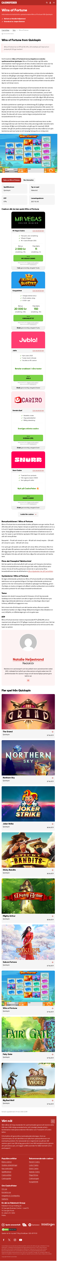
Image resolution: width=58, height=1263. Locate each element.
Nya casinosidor (7, 1168)
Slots (14, 30)
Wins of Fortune (10, 1008)
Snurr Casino (28, 497)
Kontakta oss (6, 1192)
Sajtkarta (5, 1199)
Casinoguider (6, 1178)
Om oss (4, 1189)
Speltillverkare (6, 1172)
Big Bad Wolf (8, 1100)
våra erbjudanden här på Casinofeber (40, 571)
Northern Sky (9, 778)
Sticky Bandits (9, 870)
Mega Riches (33, 1175)
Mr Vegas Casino (28, 257)
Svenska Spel (28, 437)
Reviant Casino (34, 1162)
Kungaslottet (28, 317)
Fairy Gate (7, 1054)
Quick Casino (33, 1168)
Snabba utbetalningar (9, 1165)
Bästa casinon (7, 1162)
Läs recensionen (38, 231)
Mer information (29, 180)
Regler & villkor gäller (33, 263)
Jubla (28, 377)
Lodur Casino (33, 1165)
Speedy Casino (34, 1172)
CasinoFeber (5, 30)
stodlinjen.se (33, 264)
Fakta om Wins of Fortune (11, 180)
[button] (53, 1121)
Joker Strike (8, 824)
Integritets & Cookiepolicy (11, 1196)
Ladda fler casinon (27, 514)
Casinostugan (34, 1178)
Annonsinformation (8, 34)
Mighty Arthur (9, 916)
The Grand (7, 732)
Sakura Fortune (10, 962)
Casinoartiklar (6, 1175)
